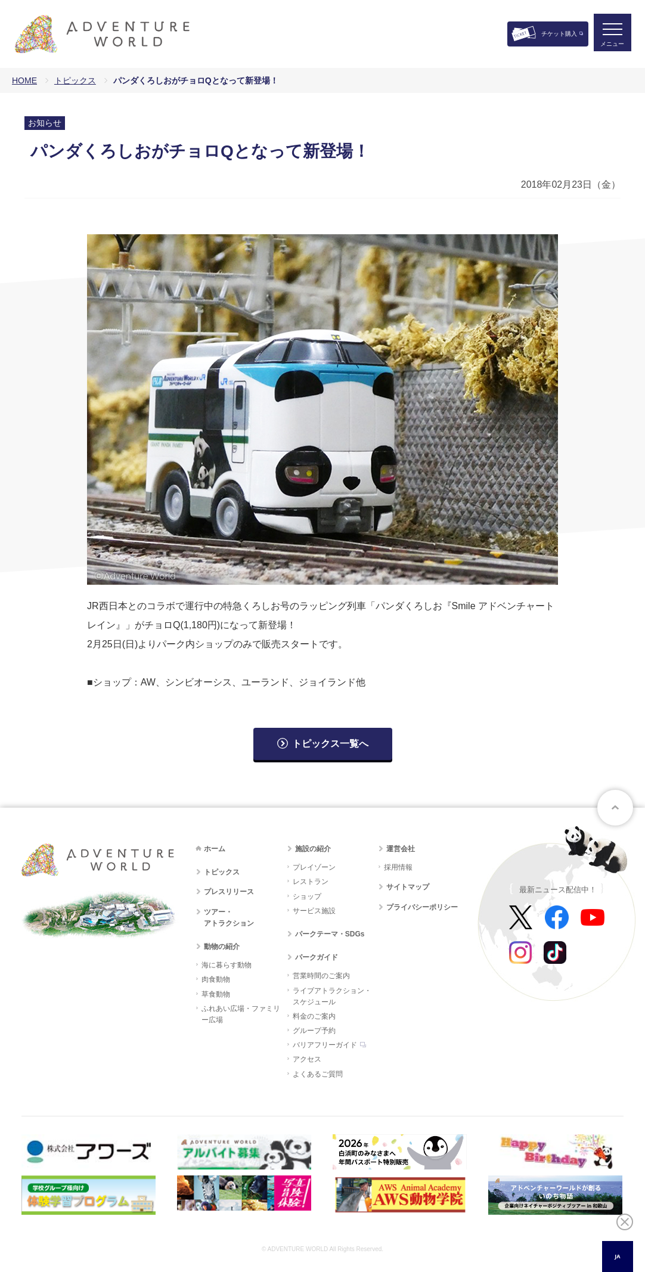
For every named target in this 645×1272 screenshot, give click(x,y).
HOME (24, 80)
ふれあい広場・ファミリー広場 (240, 1014)
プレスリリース (229, 892)
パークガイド (316, 957)
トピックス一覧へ (330, 744)
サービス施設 (314, 911)
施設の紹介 (313, 849)
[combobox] (617, 1256)
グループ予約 (314, 1030)
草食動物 (215, 994)
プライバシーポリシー (422, 907)
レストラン (310, 881)
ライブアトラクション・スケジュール (332, 996)
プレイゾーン (314, 867)
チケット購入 (559, 33)
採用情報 (398, 867)
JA (617, 1256)
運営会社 (400, 849)
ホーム (214, 849)
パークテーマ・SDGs (330, 934)
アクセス (307, 1059)
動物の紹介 (222, 946)
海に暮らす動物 (226, 965)
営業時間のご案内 (321, 976)
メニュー (612, 45)
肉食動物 (215, 979)
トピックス (75, 80)
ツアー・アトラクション (229, 917)
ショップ (307, 896)
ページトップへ (615, 808)
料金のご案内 (314, 1016)
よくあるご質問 (318, 1074)
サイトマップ (407, 887)
